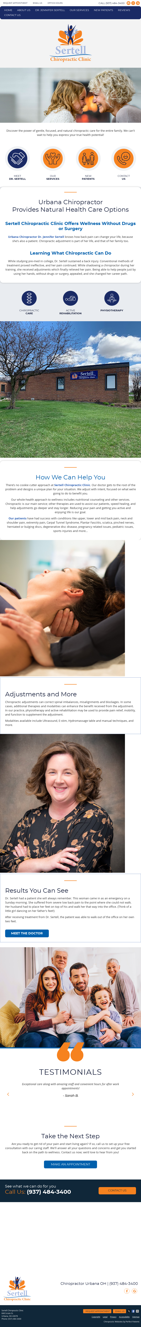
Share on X (129, 1311)
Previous (8, 1094)
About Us (23, 10)
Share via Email (137, 1311)
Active (70, 312)
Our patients (18, 518)
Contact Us (12, 15)
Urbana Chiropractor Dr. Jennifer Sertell (36, 237)
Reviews (124, 10)
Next (132, 1094)
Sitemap (135, 1317)
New (88, 178)
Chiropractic (29, 312)
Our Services (79, 10)
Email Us (37, 3)
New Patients (103, 10)
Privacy (113, 1317)
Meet (17, 178)
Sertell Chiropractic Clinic (72, 485)
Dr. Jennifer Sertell (50, 10)
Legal (105, 1317)
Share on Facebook (133, 1311)
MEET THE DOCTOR (27, 933)
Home (8, 10)
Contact (123, 178)
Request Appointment (15, 3)
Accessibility (124, 1317)
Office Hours (55, 3)
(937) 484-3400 (115, 3)
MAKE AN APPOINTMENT (70, 1164)
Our (52, 178)
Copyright (96, 1317)
